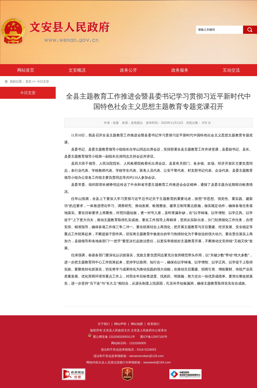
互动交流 (231, 70)
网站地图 (137, 324)
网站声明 (120, 324)
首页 (28, 81)
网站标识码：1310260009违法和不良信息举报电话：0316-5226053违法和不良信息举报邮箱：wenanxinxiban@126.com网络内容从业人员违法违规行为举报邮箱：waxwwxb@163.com (128, 349)
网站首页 (25, 70)
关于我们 (104, 324)
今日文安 (43, 81)
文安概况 (77, 70)
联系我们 (153, 324)
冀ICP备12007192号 (153, 336)
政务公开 (128, 70)
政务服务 (179, 70)
